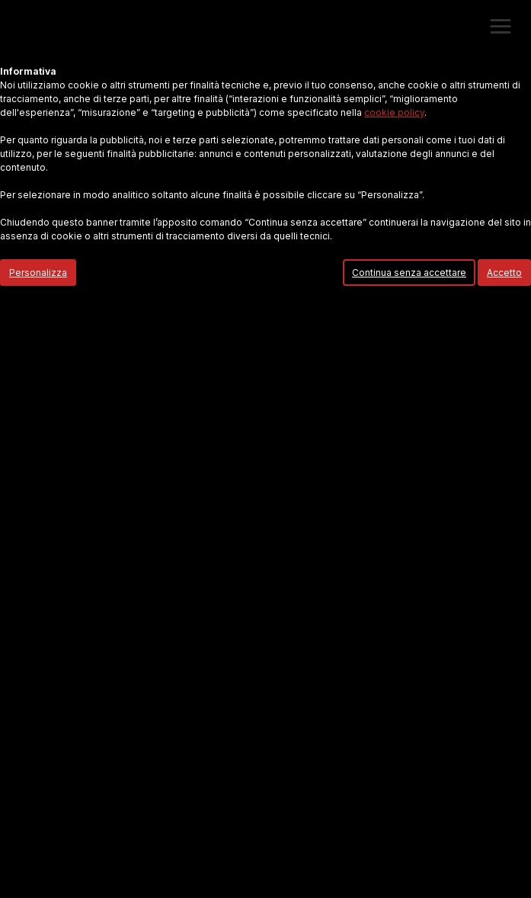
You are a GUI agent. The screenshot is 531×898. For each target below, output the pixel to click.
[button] (500, 27)
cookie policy (394, 112)
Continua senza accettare (409, 272)
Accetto (504, 272)
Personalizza (38, 272)
